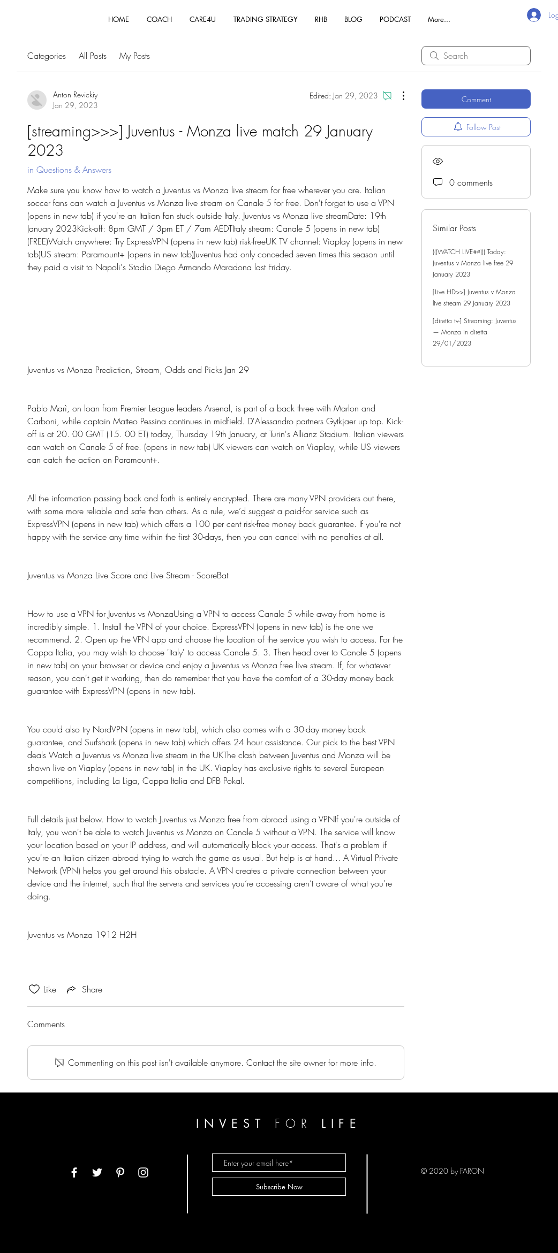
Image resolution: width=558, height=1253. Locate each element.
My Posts (134, 56)
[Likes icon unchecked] (34, 989)
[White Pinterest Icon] (120, 1172)
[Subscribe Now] (279, 1187)
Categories (46, 56)
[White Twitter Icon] (97, 1172)
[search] (476, 55)
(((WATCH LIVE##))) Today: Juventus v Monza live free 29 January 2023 (473, 263)
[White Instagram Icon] (143, 1172)
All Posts (93, 56)
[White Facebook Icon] (74, 1172)
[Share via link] (83, 989)
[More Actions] (397, 95)
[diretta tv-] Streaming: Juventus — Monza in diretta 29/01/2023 (475, 332)
